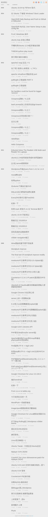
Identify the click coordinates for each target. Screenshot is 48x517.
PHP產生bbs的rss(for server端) (23, 333)
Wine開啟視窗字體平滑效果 (22, 243)
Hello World (23, 146)
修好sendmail (16, 380)
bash (19, 106)
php (21, 30)
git (21, 23)
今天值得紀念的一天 (19, 397)
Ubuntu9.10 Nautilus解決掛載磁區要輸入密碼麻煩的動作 (28, 286)
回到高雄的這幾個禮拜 (20, 232)
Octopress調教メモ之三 (20, 110)
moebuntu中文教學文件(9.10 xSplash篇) (27, 260)
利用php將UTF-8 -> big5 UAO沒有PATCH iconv (27, 352)
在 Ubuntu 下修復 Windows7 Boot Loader (27, 13)
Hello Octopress (17, 144)
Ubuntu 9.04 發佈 (18, 471)
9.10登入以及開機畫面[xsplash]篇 (24, 304)
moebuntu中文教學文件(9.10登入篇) (25, 272)
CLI (21, 70)
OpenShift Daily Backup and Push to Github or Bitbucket (28, 20)
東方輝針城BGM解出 (19, 57)
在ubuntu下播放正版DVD (21, 186)
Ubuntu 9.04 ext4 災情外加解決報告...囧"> (28, 465)
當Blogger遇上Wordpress (21, 488)
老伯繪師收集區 (14, 4)
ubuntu (19, 10)
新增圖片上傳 (16, 505)
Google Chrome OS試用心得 (22, 293)
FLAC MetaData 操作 (19, 34)
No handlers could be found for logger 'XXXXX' (26, 92)
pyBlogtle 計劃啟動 (18, 86)
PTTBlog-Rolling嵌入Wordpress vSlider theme (26, 422)
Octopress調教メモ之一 (20, 133)
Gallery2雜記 (24, 165)
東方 (18, 53)
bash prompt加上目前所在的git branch (26, 104)
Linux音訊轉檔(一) (18, 440)
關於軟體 (22, 160)
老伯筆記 (4, 2)
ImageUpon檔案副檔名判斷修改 (24, 408)
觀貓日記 (19, 222)
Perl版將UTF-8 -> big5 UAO (22, 346)
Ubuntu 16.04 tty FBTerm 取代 (23, 8)
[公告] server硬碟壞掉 (19, 163)
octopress (19, 101)
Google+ (38, 2)
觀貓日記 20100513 (19, 226)
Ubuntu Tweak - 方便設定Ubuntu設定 (26, 446)
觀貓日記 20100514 (19, 220)
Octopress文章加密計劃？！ (22, 116)
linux (18, 36)
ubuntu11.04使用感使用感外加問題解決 (27, 158)
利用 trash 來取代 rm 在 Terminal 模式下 (27, 209)
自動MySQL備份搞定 (19, 482)
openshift (19, 23)
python (20, 53)
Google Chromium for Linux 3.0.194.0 (26, 374)
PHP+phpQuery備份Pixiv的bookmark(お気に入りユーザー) (29, 367)
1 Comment (26, 10)
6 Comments (26, 234)
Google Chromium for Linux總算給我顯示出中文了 (28, 415)
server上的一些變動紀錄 (21, 298)
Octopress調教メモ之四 (20, 99)
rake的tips (15, 139)
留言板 (8, 4)
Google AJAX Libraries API (22, 327)
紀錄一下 (14, 203)
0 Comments (28, 15)
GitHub (43, 2)
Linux (21, 42)
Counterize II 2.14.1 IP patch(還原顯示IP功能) (28, 278)
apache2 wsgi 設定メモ (20, 63)
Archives (2, 4)
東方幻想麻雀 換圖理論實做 (22, 494)
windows (19, 15)
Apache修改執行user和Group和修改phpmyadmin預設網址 (25, 339)
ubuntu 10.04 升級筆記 (20, 215)
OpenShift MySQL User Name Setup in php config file (28, 27)
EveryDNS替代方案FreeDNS (22, 198)
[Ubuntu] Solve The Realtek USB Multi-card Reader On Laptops (28, 151)
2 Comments (30, 59)
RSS (46, 2)
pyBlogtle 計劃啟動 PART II (22, 80)
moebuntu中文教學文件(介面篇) (23, 315)
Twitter (41, 2)
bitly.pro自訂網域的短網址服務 (23, 192)
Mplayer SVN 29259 (19, 452)
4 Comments (42, 165)
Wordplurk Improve (18, 249)
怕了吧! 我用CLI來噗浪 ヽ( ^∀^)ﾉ (24, 68)
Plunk (13, 511)
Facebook (36, 2)
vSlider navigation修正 (20, 238)
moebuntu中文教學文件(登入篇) (23, 321)
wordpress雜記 (28, 165)
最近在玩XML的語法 (19, 429)
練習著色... (15, 435)
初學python (15, 180)
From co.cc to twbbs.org (20, 391)
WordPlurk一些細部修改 (20, 403)
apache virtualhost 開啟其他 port (24, 74)
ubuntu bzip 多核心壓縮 (20, 40)
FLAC (20, 36)
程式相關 (23, 53)
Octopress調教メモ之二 (20, 127)
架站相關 (19, 65)
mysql (23, 30)
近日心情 (14, 122)
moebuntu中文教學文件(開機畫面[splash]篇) (28, 310)
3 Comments (26, 36)
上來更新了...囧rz (18, 499)
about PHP (19, 165)
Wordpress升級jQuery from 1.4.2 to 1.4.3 (27, 169)
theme (23, 112)
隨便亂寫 (36, 165)
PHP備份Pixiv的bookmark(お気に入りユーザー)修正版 (28, 360)
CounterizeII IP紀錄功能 (20, 476)
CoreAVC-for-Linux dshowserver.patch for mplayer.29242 (27, 458)
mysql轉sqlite (16, 175)
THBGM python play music (22, 51)
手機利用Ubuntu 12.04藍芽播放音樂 (25, 46)
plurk (34, 2)
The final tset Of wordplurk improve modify (28, 255)
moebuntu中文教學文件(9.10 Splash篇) (26, 266)
